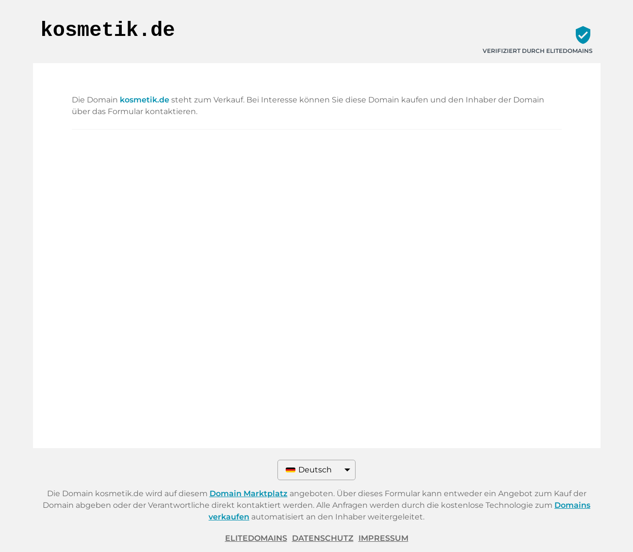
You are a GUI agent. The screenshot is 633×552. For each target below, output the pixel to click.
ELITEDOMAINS (256, 538)
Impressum (383, 538)
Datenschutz (323, 538)
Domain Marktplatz (249, 493)
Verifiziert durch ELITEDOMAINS (538, 50)
